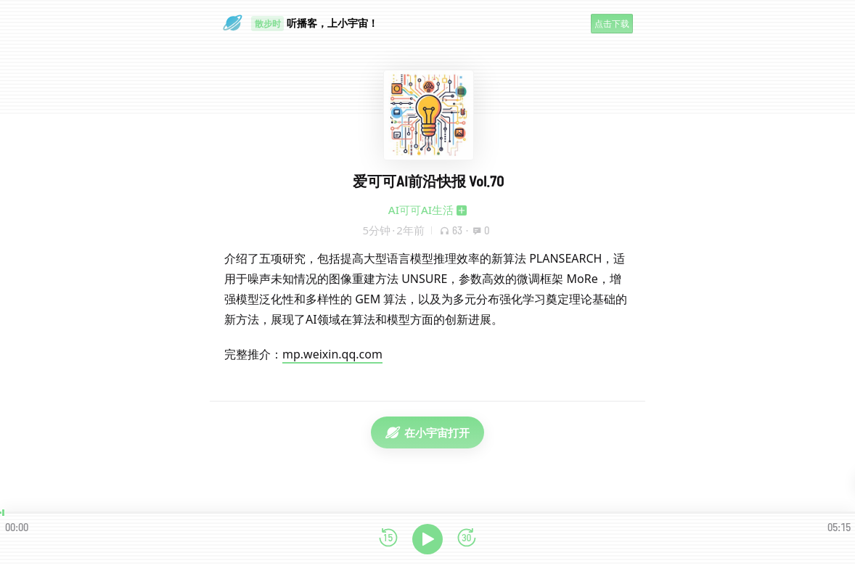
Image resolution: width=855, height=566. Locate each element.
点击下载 (611, 23)
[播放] (427, 539)
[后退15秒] (388, 538)
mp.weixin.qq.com (332, 354)
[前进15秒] (466, 538)
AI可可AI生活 (421, 209)
